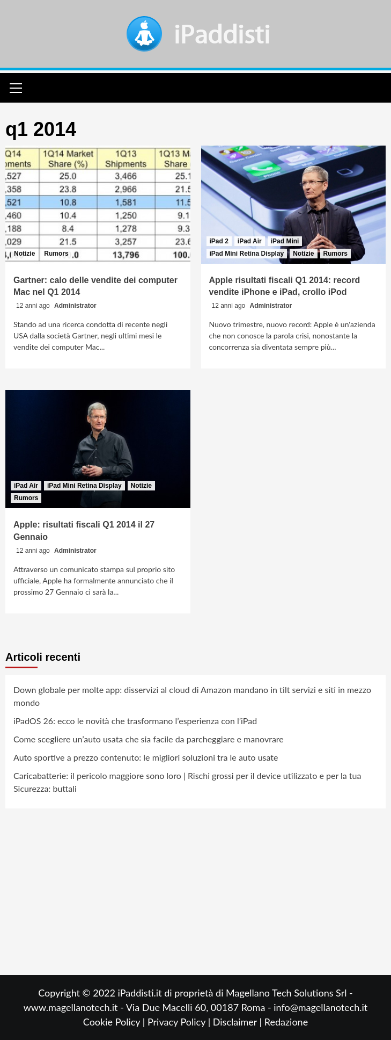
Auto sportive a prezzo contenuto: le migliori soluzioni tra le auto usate (145, 757)
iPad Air (250, 241)
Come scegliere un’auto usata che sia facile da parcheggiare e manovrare (148, 739)
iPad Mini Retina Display (247, 253)
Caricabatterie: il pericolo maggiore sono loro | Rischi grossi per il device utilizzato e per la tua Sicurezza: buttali (187, 781)
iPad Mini (285, 241)
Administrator (75, 305)
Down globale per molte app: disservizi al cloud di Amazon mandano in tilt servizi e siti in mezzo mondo (192, 695)
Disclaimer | (238, 1022)
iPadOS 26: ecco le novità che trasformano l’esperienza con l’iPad (135, 721)
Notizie (24, 253)
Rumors (56, 253)
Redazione (286, 1022)
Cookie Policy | (115, 1022)
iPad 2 (219, 241)
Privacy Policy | (180, 1022)
